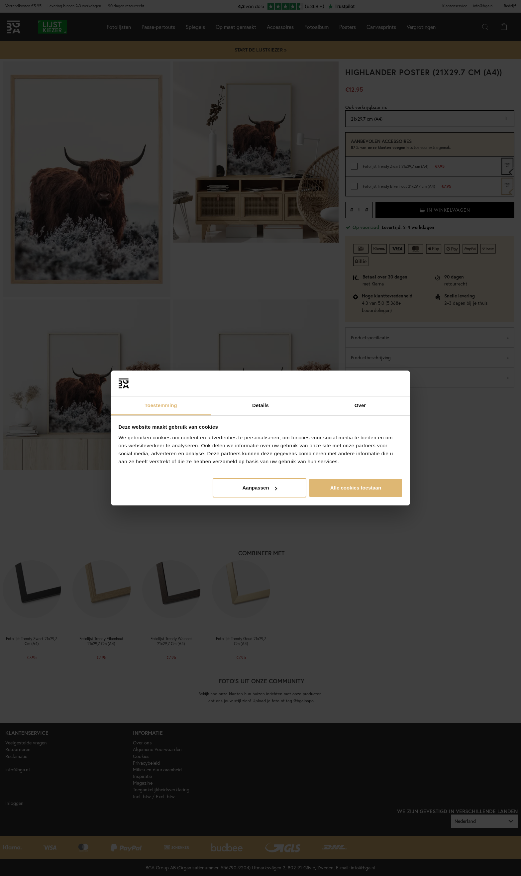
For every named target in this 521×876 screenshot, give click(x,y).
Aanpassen (260, 488)
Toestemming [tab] (161, 405)
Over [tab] (360, 405)
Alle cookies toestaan (355, 488)
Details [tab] (260, 405)
